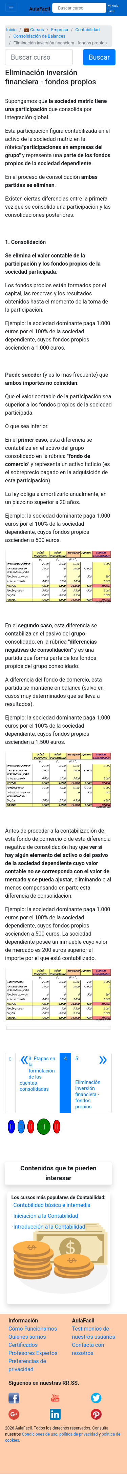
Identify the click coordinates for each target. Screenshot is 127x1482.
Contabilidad (87, 29)
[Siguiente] (91, 1083)
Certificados (23, 1345)
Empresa (59, 29)
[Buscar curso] (79, 8)
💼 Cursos (34, 29)
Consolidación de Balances (39, 36)
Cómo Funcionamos (32, 1329)
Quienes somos (27, 1337)
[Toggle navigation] (11, 7)
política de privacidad (78, 1434)
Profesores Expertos (32, 1353)
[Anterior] (37, 1083)
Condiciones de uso (40, 1434)
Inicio (11, 29)
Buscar (99, 57)
